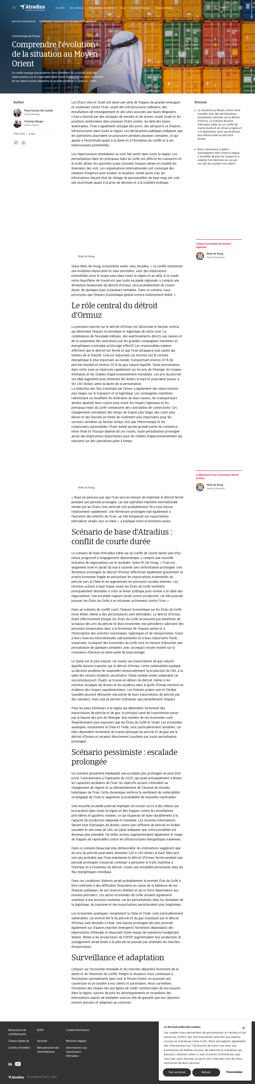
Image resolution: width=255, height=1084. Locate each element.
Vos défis (60, 8)
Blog (123, 8)
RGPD (40, 1030)
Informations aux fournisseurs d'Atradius (76, 1052)
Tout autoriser (177, 1072)
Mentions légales (76, 1041)
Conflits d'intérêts (19, 1048)
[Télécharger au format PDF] (23, 142)
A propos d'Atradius (140, 8)
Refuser (206, 1072)
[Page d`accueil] (32, 7)
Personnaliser (234, 1072)
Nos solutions (77, 8)
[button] (14, 7)
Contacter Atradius (164, 8)
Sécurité (42, 1041)
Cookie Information (77, 1030)
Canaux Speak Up (18, 1041)
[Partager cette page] (16, 142)
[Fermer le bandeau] (243, 1028)
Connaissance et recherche (102, 8)
